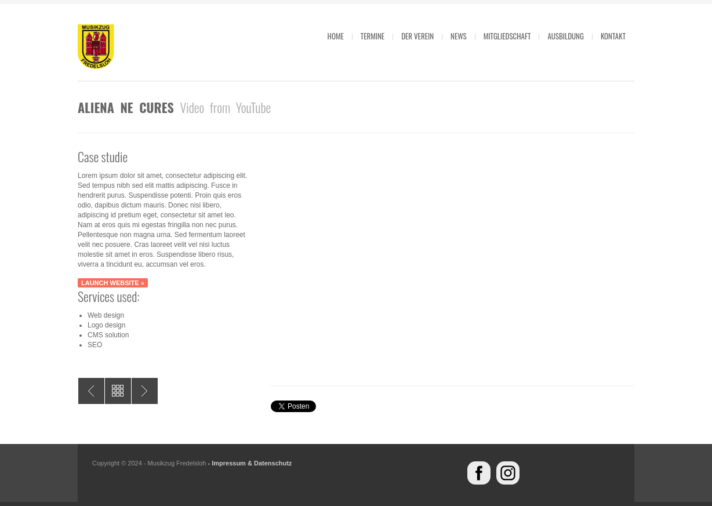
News (459, 36)
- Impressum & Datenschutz (250, 463)
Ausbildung (565, 36)
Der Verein (417, 36)
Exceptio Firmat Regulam (145, 391)
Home (336, 36)
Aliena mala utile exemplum (91, 391)
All (118, 391)
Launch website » (112, 282)
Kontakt (613, 36)
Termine (372, 36)
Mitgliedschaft (507, 36)
